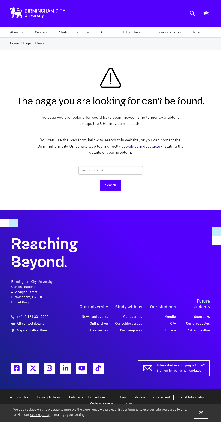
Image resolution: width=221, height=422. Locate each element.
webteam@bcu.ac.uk (144, 146)
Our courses (132, 317)
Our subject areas (128, 323)
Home (14, 43)
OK (201, 412)
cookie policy (40, 415)
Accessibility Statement (152, 397)
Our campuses (131, 330)
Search (110, 185)
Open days (202, 317)
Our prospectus (198, 323)
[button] (16, 32)
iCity (172, 323)
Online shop (99, 323)
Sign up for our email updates (181, 367)
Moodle (170, 317)
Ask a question (198, 330)
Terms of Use (18, 397)
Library (170, 330)
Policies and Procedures (87, 397)
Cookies (120, 397)
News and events (95, 317)
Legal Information (192, 397)
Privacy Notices (48, 397)
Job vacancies (97, 330)
